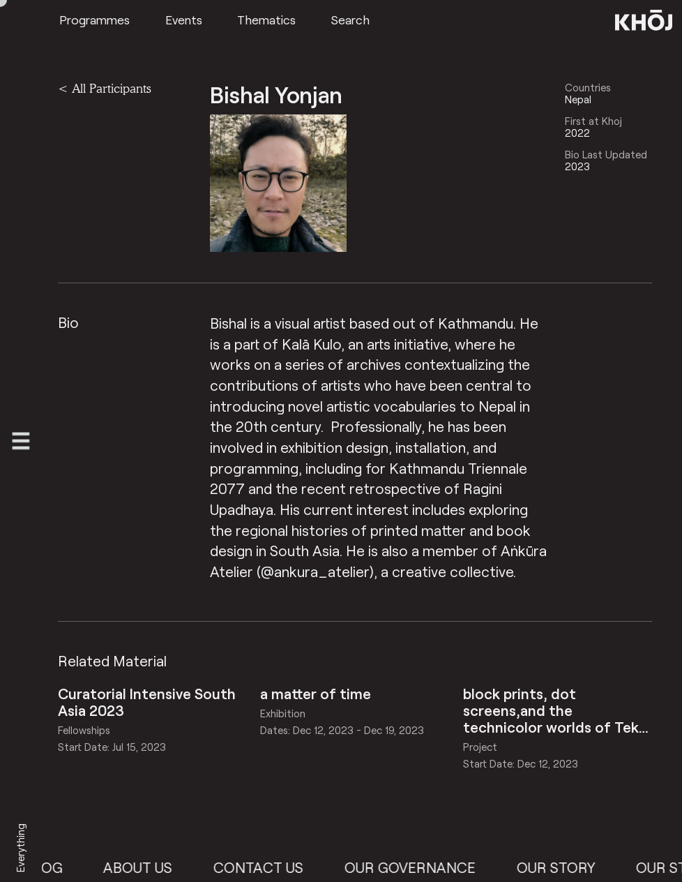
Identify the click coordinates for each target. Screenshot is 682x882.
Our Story (564, 867)
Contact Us (267, 867)
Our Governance (418, 867)
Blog (52, 867)
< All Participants (104, 88)
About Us (146, 867)
